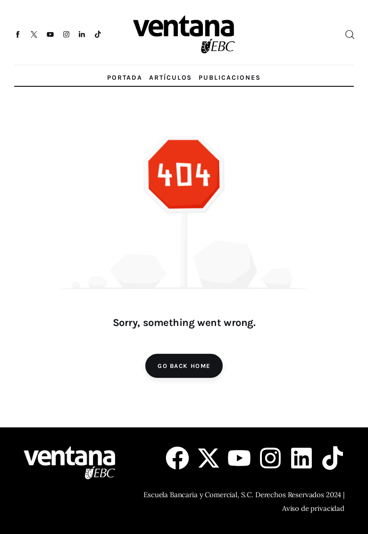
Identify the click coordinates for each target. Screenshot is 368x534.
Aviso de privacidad (313, 508)
